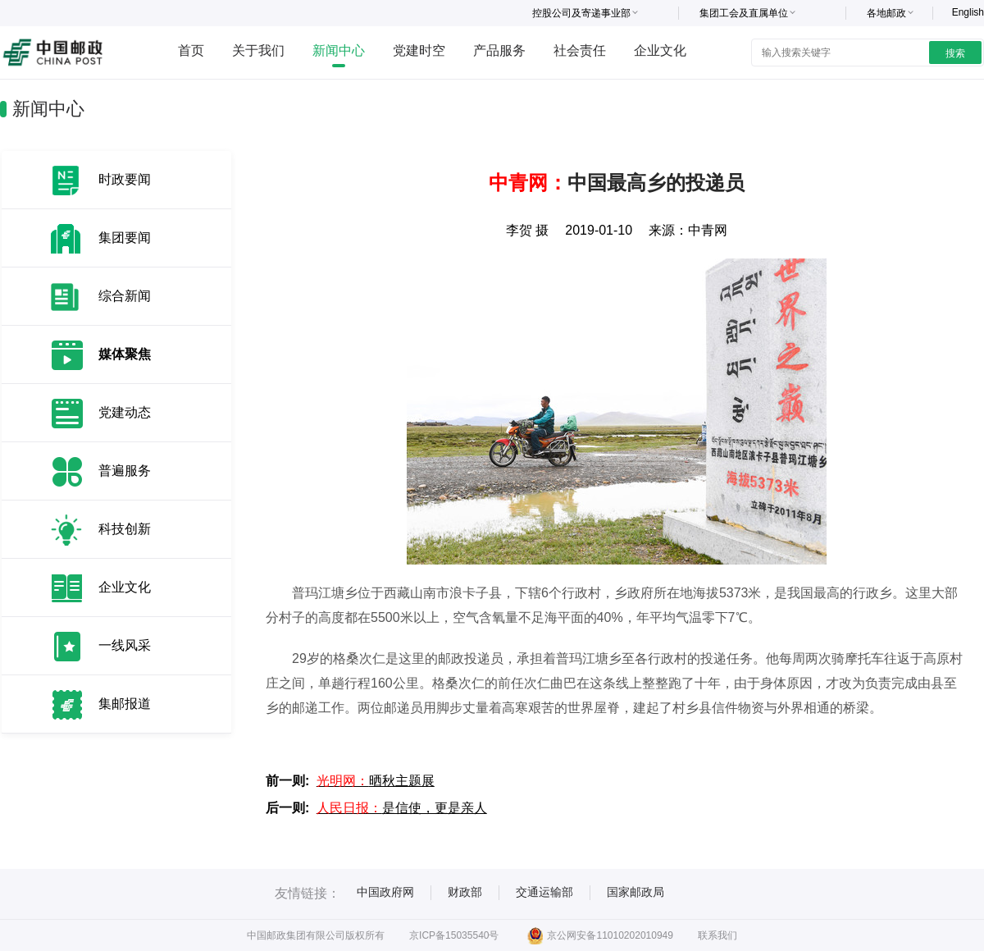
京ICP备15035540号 (454, 935)
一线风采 (124, 645)
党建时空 (419, 50)
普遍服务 (124, 471)
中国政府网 (385, 891)
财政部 (465, 891)
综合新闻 (124, 296)
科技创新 (124, 529)
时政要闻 (124, 179)
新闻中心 (338, 50)
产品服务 (499, 50)
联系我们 (717, 935)
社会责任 (580, 50)
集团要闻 (124, 238)
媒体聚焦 (124, 354)
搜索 (955, 53)
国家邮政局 (635, 891)
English (968, 12)
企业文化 (660, 50)
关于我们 (258, 50)
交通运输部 (544, 891)
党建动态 (124, 412)
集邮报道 (124, 704)
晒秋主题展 (376, 781)
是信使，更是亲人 (402, 808)
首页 (191, 50)
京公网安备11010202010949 (599, 935)
